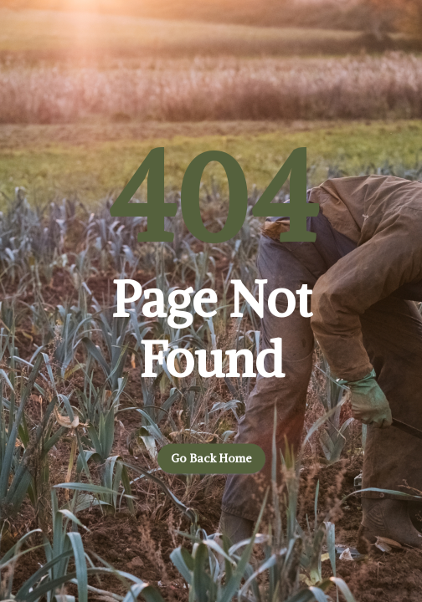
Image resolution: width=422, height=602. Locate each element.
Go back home (211, 459)
